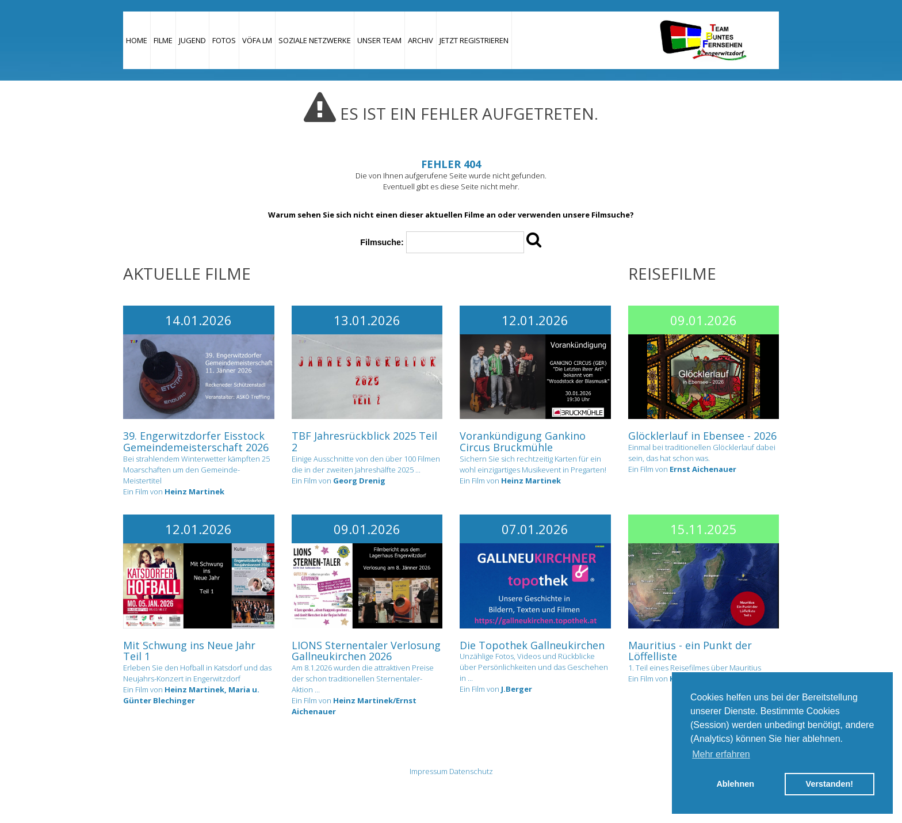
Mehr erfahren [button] (721, 754)
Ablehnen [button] (735, 783)
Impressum (429, 771)
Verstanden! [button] (829, 783)
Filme (163, 40)
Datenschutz (471, 771)
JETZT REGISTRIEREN (474, 40)
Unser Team (379, 40)
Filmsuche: (381, 242)
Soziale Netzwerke (314, 40)
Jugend (192, 40)
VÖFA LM (257, 40)
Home (136, 40)
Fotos (224, 40)
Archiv (420, 40)
